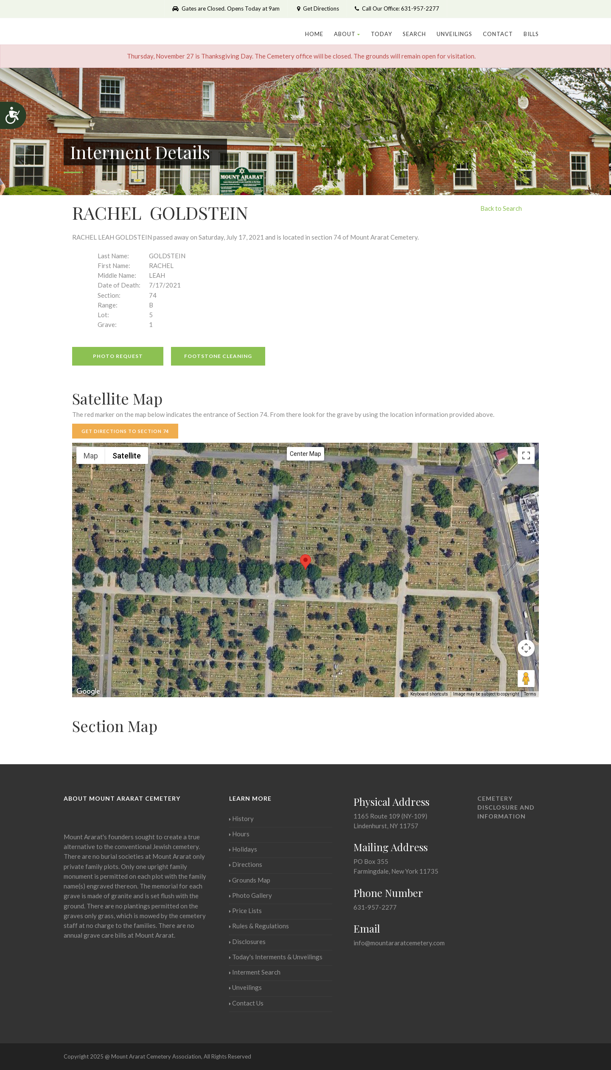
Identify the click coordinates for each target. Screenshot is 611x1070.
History (241, 818)
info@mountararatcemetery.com (399, 943)
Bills (531, 34)
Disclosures (247, 941)
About (347, 34)
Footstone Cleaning (218, 356)
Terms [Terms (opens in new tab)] (530, 694)
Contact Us (246, 1003)
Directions (245, 864)
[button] (305, 562)
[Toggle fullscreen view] (526, 455)
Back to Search (501, 208)
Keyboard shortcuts (429, 694)
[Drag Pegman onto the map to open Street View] (526, 678)
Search (414, 34)
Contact (498, 34)
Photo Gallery (250, 895)
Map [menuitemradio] (91, 455)
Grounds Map (249, 880)
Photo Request (118, 356)
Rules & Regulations (259, 926)
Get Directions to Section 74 (125, 431)
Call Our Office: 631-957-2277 (397, 8)
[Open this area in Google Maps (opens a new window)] (88, 691)
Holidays (243, 849)
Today (381, 34)
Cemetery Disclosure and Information (506, 807)
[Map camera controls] (526, 648)
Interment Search (254, 972)
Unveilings (454, 34)
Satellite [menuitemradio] (126, 455)
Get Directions (317, 8)
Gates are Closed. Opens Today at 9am (226, 8)
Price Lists (245, 910)
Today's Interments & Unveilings (275, 957)
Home (314, 34)
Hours (239, 834)
